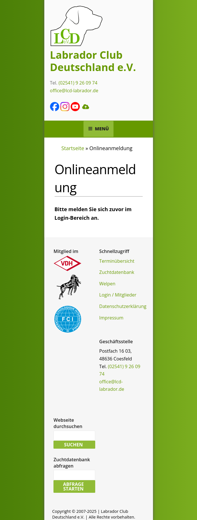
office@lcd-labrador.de (74, 90)
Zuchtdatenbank (116, 272)
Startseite (72, 148)
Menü (98, 128)
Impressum (111, 318)
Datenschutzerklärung (122, 306)
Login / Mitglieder (117, 295)
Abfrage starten (73, 486)
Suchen (73, 444)
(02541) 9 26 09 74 (78, 83)
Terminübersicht (116, 261)
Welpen (107, 283)
